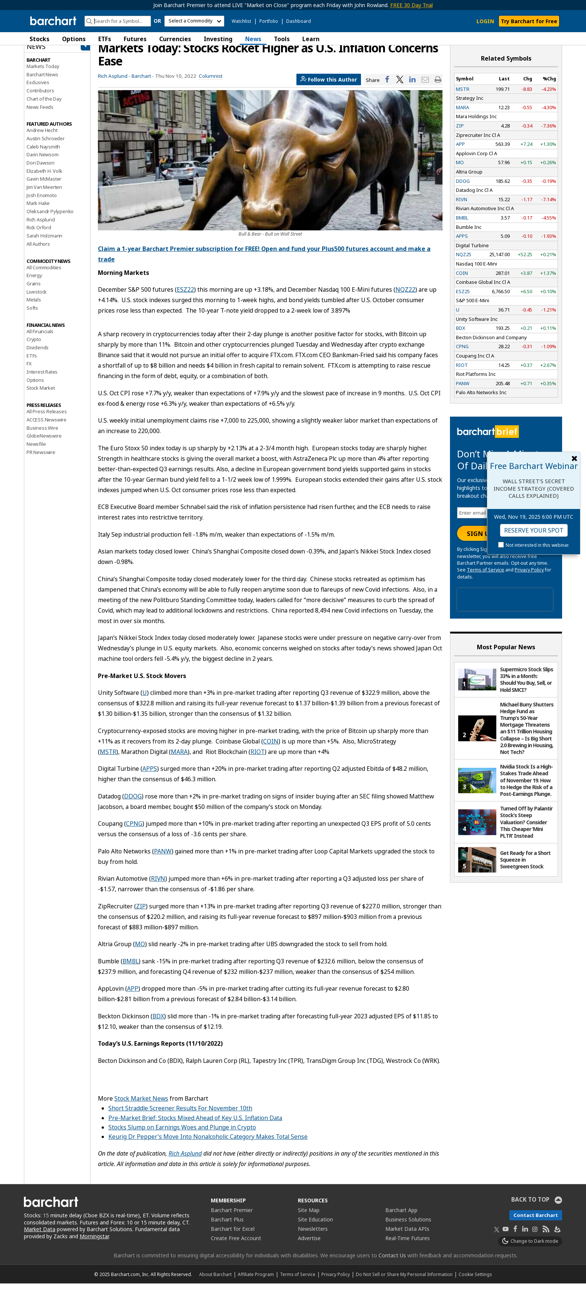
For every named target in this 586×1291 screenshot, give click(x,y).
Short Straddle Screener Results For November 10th (180, 1116)
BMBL (131, 969)
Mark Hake (38, 211)
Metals (34, 307)
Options (74, 39)
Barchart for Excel (233, 1236)
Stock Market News (141, 1106)
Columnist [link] (210, 83)
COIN (270, 749)
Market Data (39, 1237)
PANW (163, 859)
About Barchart (215, 1282)
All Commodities (44, 275)
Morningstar (94, 1244)
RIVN (158, 886)
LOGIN (485, 21)
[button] (554, 38)
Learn (311, 39)
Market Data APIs (407, 1236)
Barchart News (42, 82)
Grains (34, 291)
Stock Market (41, 395)
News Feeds (40, 114)
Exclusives (38, 90)
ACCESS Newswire (47, 427)
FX (29, 371)
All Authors (38, 251)
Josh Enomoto (42, 202)
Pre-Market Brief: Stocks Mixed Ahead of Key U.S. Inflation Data (195, 1125)
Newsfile (36, 451)
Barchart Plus (227, 1226)
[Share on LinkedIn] (412, 87)
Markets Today (43, 73)
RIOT (257, 759)
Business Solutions (408, 1226)
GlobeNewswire (44, 443)
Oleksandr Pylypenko (50, 218)
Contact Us (392, 1262)
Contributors (40, 98)
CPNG (134, 831)
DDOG (133, 804)
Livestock (37, 299)
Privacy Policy (529, 577)
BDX (158, 1023)
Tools (282, 39)
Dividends (38, 355)
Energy (34, 283)
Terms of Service (485, 577)
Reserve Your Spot (534, 530)
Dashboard (298, 21)
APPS (149, 776)
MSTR (108, 759)
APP (132, 996)
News (253, 39)
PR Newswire (41, 459)
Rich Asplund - (114, 83)
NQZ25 (463, 262)
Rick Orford (39, 235)
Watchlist (241, 21)
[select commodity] (194, 21)
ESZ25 (463, 298)
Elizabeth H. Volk (44, 178)
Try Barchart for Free (529, 21)
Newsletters (313, 1236)
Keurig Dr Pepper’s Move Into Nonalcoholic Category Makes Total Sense (208, 1144)
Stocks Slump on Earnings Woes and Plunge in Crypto (182, 1135)
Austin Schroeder (46, 145)
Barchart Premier (232, 1217)
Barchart (141, 83)
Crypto (34, 347)
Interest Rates (42, 379)
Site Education (315, 1226)
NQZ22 (405, 297)
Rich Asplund (41, 227)
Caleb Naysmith (43, 154)
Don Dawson (41, 170)
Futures (135, 39)
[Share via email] (425, 87)
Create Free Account (236, 1245)
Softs (32, 315)
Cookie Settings (475, 1282)
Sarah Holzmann (44, 243)
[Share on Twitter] (400, 87)
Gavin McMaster (44, 186)
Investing (218, 39)
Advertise (309, 1245)
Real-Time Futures (407, 1245)
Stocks (39, 39)
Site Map (309, 1217)
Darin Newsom (43, 162)
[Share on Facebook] (387, 87)
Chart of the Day (44, 106)
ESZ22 (185, 297)
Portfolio (268, 21)
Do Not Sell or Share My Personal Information (404, 1282)
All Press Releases (47, 419)
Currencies (175, 39)
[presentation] (505, 607)
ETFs (104, 39)
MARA (179, 759)
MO (140, 952)
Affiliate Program (256, 1282)
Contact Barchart (535, 1222)
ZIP (141, 914)
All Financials (40, 338)
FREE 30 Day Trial (411, 5)
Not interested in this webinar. (537, 545)
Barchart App (401, 1217)
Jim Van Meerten (44, 194)
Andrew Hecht (42, 138)
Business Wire (42, 435)
